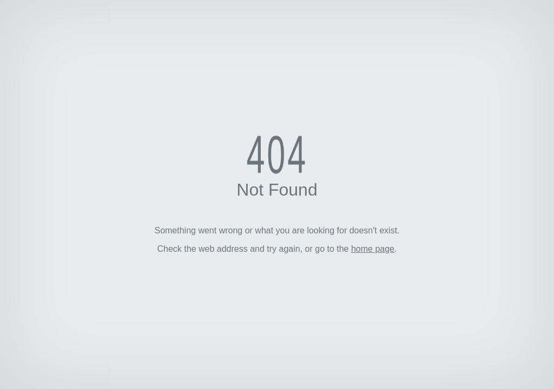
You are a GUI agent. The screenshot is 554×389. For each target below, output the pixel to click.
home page (372, 248)
